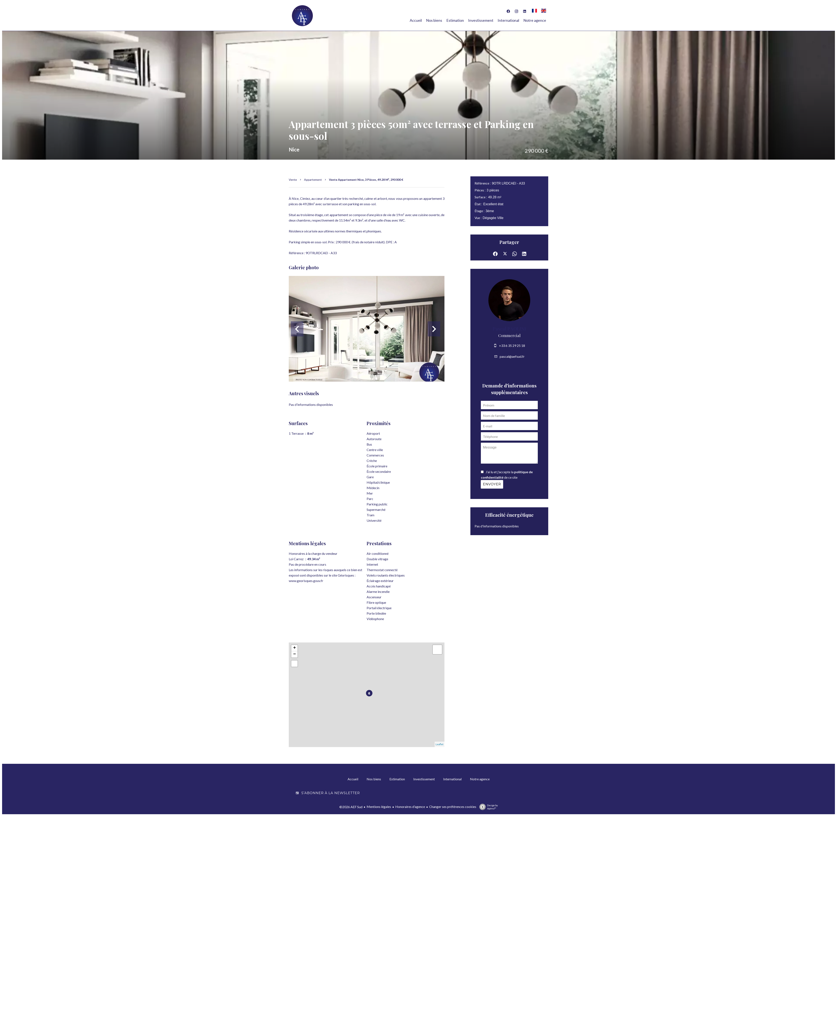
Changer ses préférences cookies (452, 806)
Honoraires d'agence (410, 806)
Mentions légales (379, 806)
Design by (487, 807)
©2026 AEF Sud (350, 807)
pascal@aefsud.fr (512, 356)
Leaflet (439, 744)
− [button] (294, 654)
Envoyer (492, 484)
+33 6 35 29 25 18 (512, 345)
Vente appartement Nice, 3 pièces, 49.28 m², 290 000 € (366, 179)
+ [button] (294, 648)
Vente (293, 179)
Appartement (313, 179)
